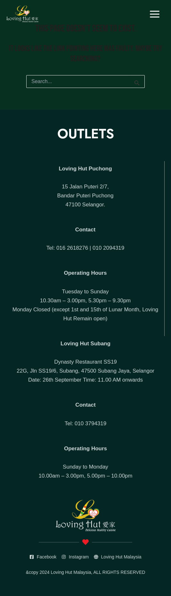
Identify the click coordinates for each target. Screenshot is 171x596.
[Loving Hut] (22, 13)
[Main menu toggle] (155, 14)
